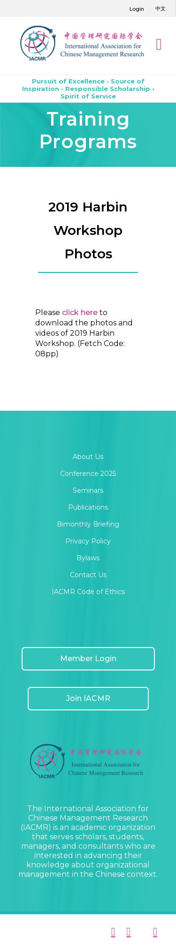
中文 (160, 8)
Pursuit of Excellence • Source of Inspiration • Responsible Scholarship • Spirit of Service (88, 88)
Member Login (88, 658)
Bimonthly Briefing (88, 524)
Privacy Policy (88, 541)
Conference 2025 (88, 473)
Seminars (88, 490)
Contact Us (88, 575)
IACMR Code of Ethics (88, 591)
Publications (88, 507)
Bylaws (88, 558)
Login (137, 9)
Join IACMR (88, 698)
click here (79, 312)
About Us (88, 456)
